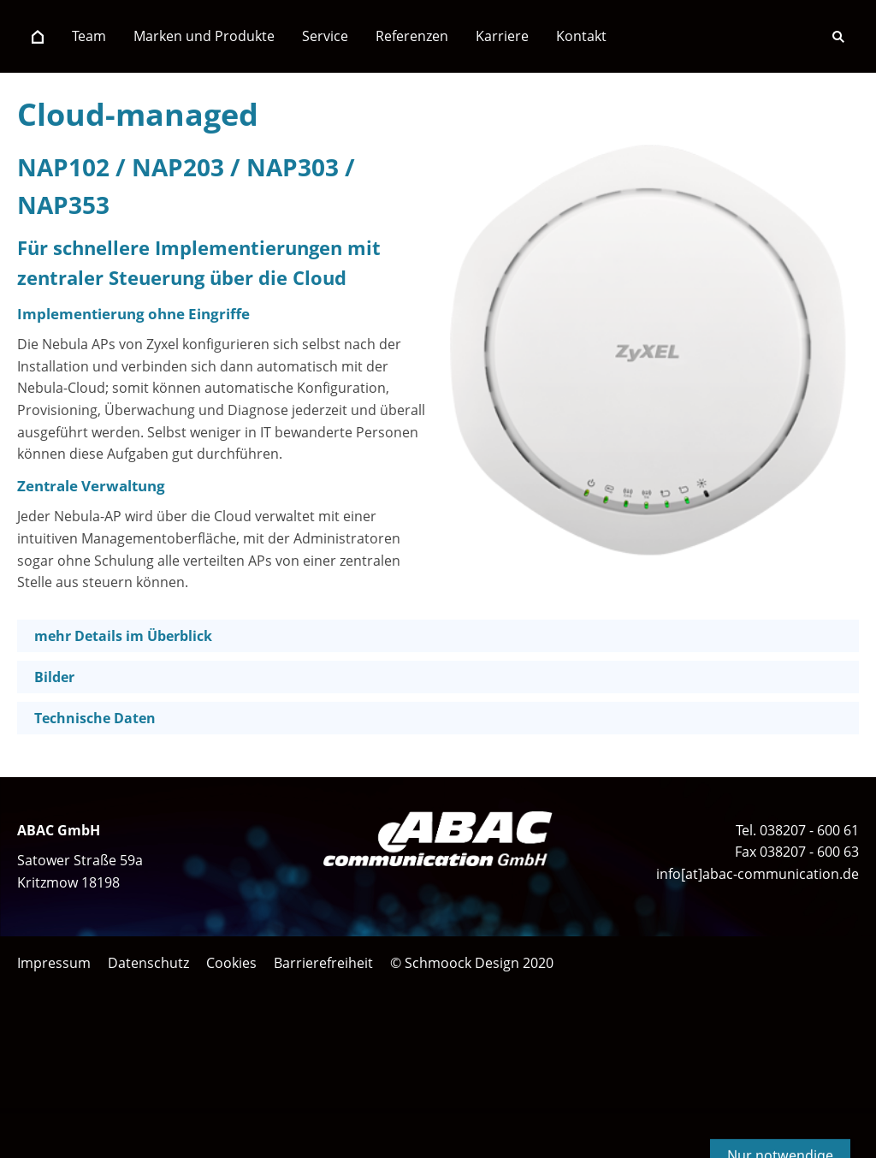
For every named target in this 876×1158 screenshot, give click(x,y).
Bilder (54, 677)
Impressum (54, 962)
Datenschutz (148, 962)
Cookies (231, 962)
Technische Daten (95, 718)
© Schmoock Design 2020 (471, 962)
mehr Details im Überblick (123, 636)
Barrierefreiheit (323, 962)
